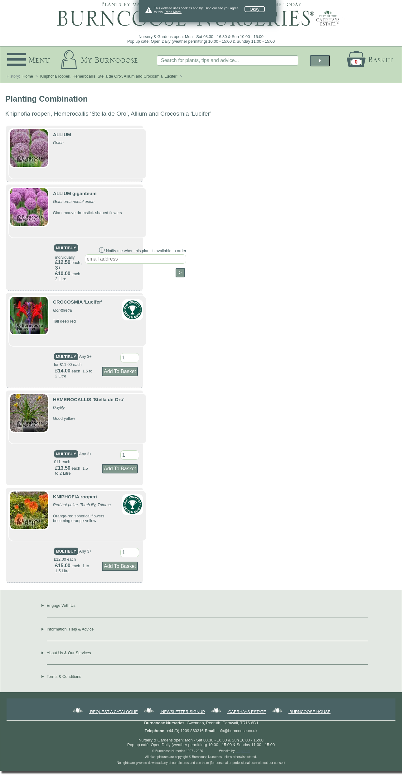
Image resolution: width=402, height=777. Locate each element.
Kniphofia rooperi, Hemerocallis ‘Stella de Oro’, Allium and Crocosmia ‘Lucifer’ (109, 76)
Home (27, 76)
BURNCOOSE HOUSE (301, 711)
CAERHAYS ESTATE (238, 711)
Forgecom (242, 751)
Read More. (173, 12)
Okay (254, 9)
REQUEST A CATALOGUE (104, 711)
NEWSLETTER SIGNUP (174, 711)
